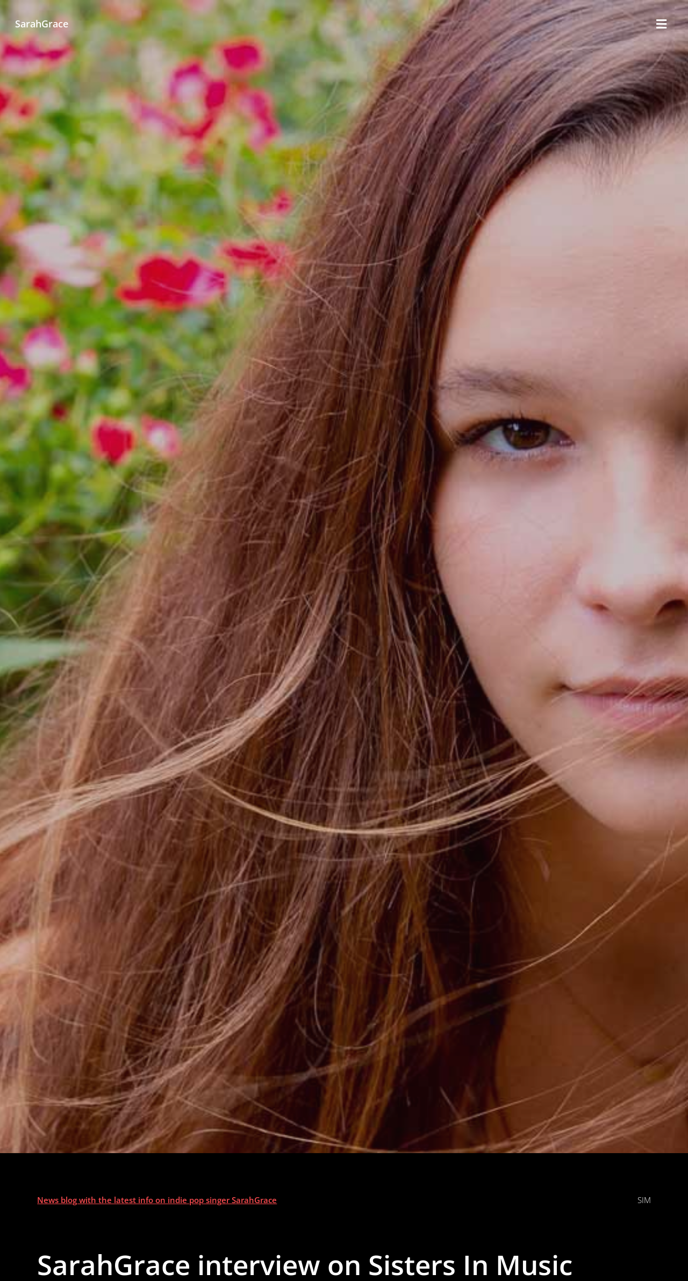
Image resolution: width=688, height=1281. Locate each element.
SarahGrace (41, 23)
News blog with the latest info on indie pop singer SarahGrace (157, 1199)
